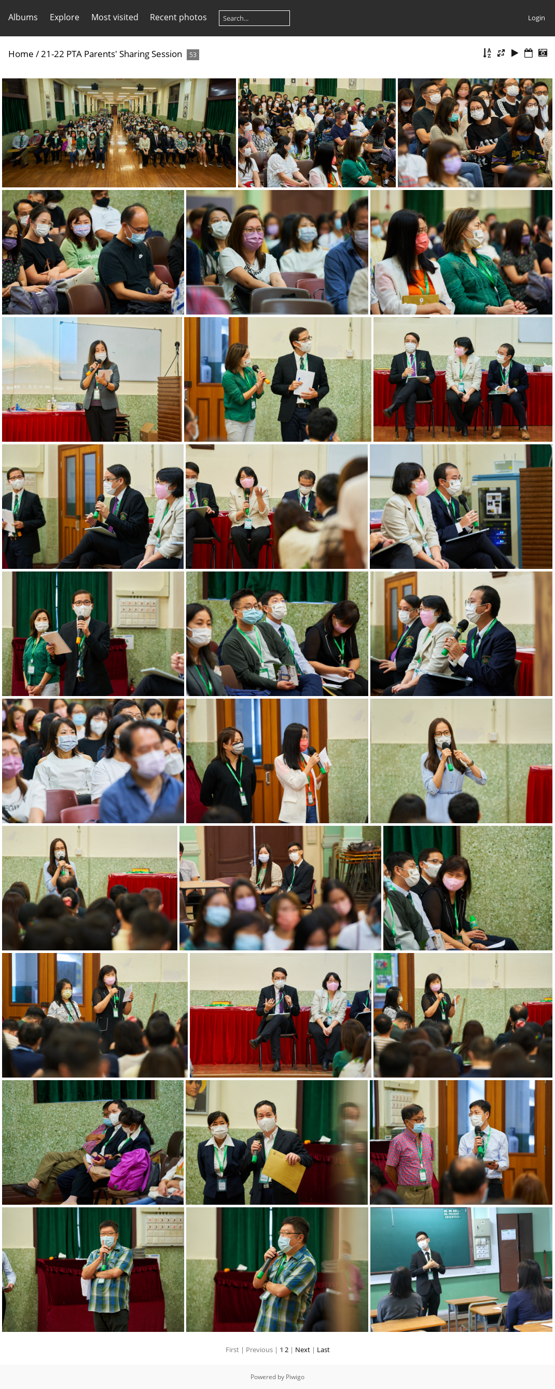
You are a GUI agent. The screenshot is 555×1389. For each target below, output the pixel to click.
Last (323, 1349)
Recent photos (178, 17)
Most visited (114, 17)
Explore (64, 17)
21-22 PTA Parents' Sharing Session (111, 54)
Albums (23, 17)
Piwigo (295, 1376)
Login (536, 17)
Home (21, 54)
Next (302, 1349)
